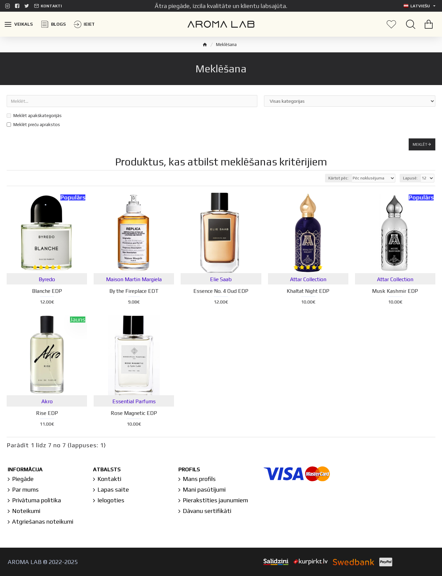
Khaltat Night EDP (308, 291)
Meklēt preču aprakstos (33, 124)
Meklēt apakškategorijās (34, 115)
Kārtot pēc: (338, 178)
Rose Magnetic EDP (134, 413)
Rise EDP (47, 413)
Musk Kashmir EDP (395, 291)
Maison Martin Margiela (134, 279)
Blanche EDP (47, 291)
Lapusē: (410, 178)
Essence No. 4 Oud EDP (220, 291)
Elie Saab (221, 279)
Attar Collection (308, 279)
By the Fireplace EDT (134, 291)
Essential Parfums (134, 401)
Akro (47, 401)
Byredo (47, 279)
